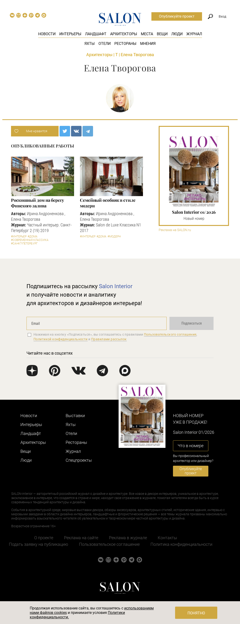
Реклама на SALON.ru (175, 230)
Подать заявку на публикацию (38, 544)
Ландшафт (95, 34)
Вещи (162, 34)
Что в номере (190, 445)
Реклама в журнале (128, 537)
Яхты (89, 43)
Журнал (194, 34)
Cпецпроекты (79, 460)
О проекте (43, 537)
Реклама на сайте (81, 537)
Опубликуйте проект (177, 16)
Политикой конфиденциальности (61, 339)
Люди (177, 34)
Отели (104, 43)
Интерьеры (70, 34)
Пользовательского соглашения (170, 334)
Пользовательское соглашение (109, 544)
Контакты (167, 537)
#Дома (33, 236)
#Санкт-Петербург (24, 243)
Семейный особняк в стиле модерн (107, 203)
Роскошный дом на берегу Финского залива (37, 203)
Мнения (148, 43)
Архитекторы (123, 34)
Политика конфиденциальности (181, 544)
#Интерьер (18, 236)
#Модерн (114, 236)
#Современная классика (30, 240)
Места (147, 34)
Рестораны (125, 43)
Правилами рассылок (109, 339)
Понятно (196, 613)
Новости (47, 34)
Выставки (75, 415)
